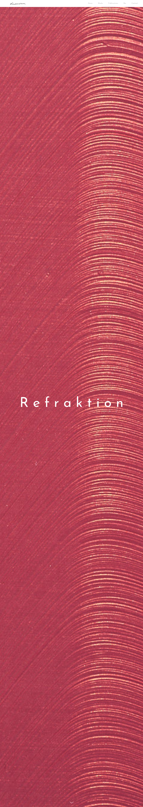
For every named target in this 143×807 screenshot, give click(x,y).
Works (100, 3)
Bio (125, 3)
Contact (135, 3)
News (90, 3)
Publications (113, 3)
